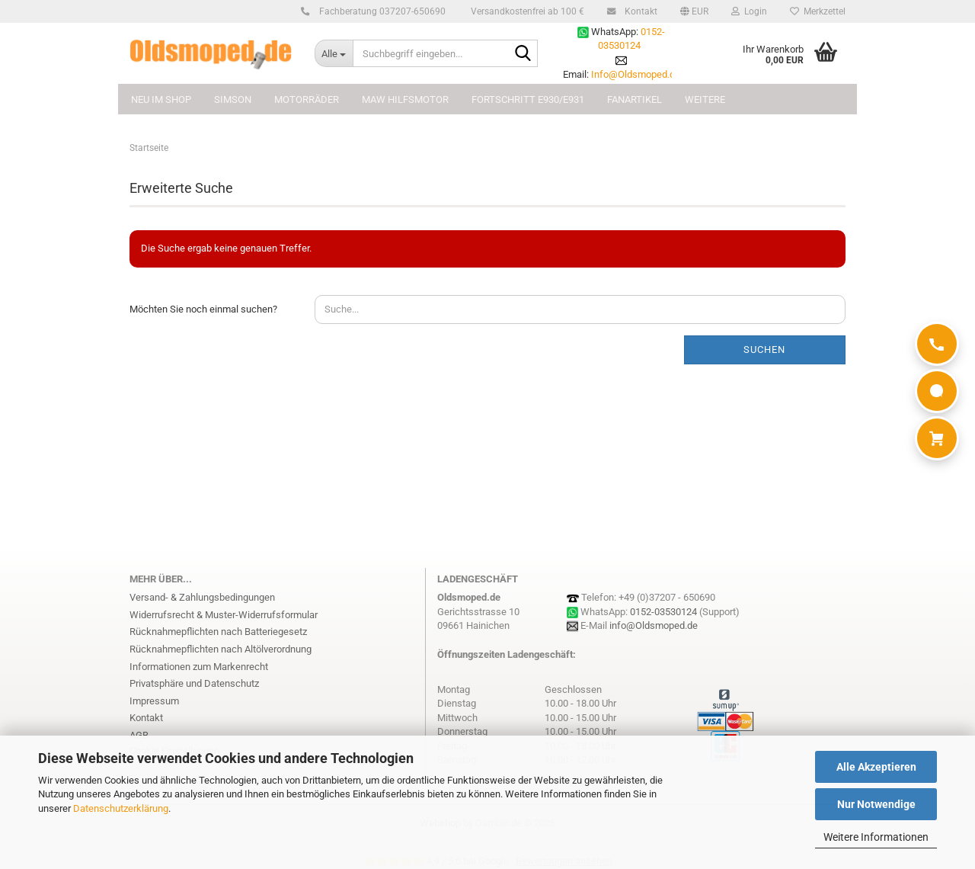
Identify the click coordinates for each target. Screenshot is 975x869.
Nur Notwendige (876, 804)
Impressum (154, 701)
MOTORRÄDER (306, 99)
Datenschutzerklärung (120, 808)
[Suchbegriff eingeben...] (334, 53)
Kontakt (638, 11)
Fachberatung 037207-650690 (380, 11)
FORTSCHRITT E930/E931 (528, 99)
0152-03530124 (663, 611)
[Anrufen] (937, 344)
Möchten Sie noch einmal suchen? (203, 309)
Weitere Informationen (876, 837)
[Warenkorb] (937, 438)
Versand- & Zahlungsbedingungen (202, 597)
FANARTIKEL (634, 99)
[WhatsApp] (937, 391)
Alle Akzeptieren (876, 767)
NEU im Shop (161, 99)
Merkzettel (818, 11)
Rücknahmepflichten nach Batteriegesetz (218, 631)
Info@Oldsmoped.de (635, 74)
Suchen (764, 349)
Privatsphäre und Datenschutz (194, 683)
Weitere (705, 99)
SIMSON (232, 99)
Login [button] (749, 11)
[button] (694, 11)
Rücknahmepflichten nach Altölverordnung (220, 649)
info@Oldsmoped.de (653, 625)
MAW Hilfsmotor (405, 99)
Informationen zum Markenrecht (198, 666)
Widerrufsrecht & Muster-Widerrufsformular (223, 614)
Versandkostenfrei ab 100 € (526, 11)
